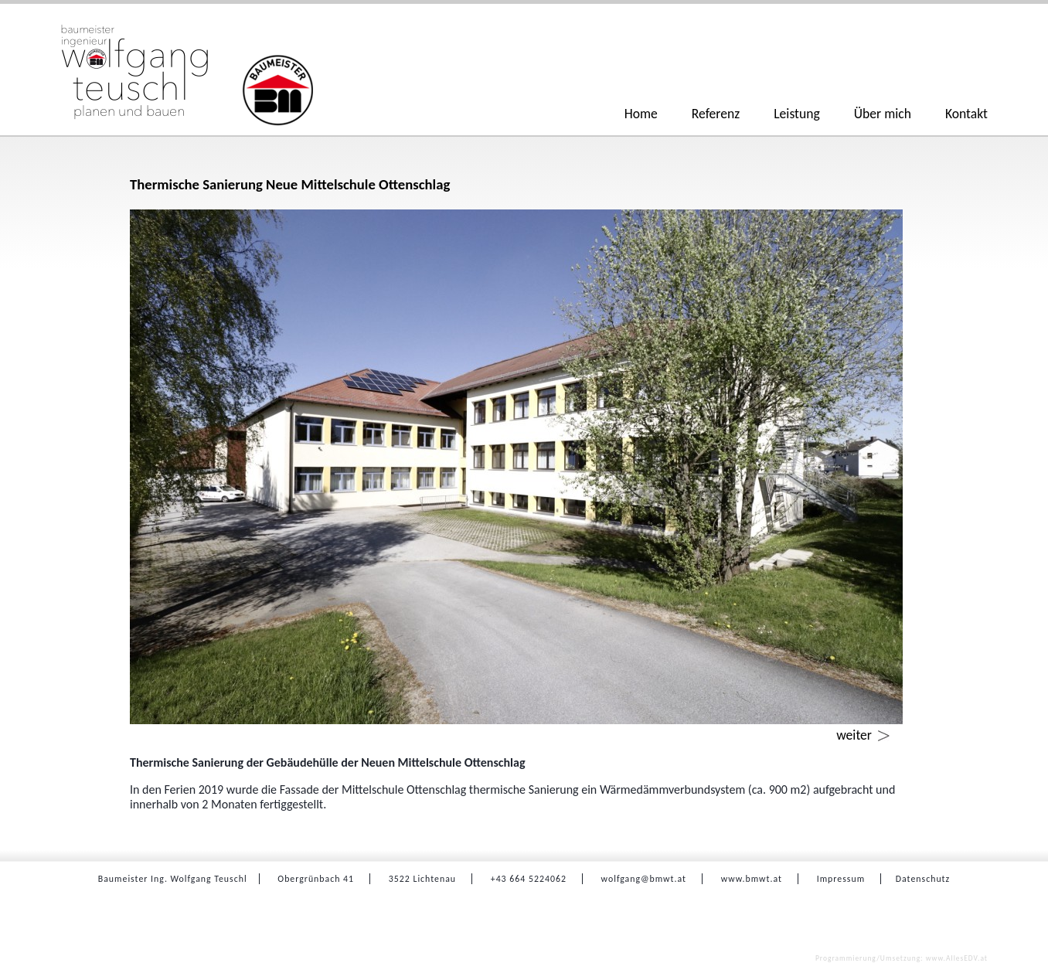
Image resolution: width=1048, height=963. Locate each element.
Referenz (716, 113)
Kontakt (966, 113)
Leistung (797, 113)
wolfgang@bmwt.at (643, 878)
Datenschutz (923, 878)
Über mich (882, 113)
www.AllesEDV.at (901, 958)
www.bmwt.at (751, 878)
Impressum (841, 878)
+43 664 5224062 (529, 878)
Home (641, 113)
